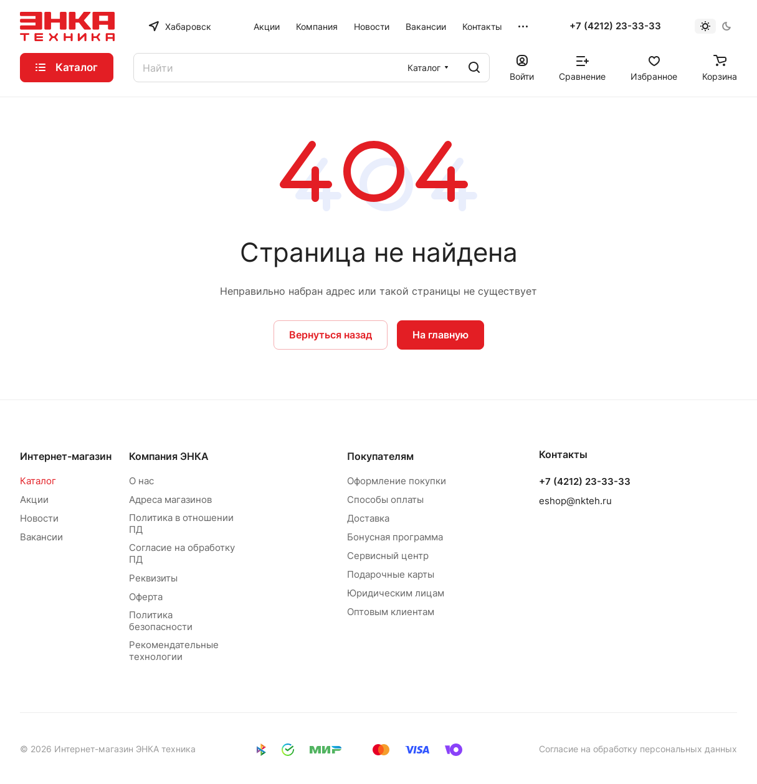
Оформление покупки (396, 481)
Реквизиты (153, 578)
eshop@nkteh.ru (575, 501)
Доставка (368, 518)
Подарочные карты (390, 574)
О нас (141, 481)
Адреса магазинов (170, 499)
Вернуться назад (330, 334)
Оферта (146, 597)
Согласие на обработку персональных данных (638, 748)
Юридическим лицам (395, 593)
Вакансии (41, 537)
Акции (34, 499)
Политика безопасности (161, 621)
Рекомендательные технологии (174, 650)
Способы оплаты (385, 499)
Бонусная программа (395, 537)
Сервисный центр (388, 556)
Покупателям (380, 456)
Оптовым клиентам (390, 612)
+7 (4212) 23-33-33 (615, 26)
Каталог (38, 481)
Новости (39, 518)
